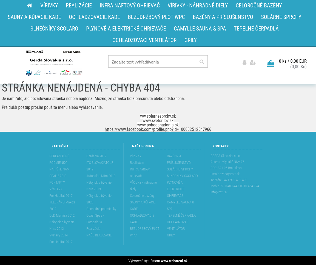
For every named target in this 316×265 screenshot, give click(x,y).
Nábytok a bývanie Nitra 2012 (62, 224)
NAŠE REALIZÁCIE (99, 235)
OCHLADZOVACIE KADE (142, 218)
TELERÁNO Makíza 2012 (62, 205)
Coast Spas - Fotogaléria (95, 218)
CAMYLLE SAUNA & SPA (180, 205)
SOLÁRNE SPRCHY (180, 169)
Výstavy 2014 (58, 235)
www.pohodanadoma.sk (158, 124)
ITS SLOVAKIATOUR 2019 (99, 165)
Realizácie (93, 228)
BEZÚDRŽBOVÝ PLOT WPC (144, 231)
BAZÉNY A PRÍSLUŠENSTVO (179, 158)
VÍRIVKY (135, 155)
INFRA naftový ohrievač (140, 172)
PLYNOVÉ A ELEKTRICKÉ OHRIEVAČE (175, 188)
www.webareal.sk (174, 260)
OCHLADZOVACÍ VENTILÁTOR (178, 224)
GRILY (171, 235)
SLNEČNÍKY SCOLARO (182, 175)
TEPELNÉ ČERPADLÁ (181, 215)
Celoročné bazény (142, 195)
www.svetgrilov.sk (158, 120)
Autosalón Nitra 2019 (100, 175)
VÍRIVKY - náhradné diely (143, 185)
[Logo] (53, 62)
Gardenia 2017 (96, 155)
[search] (201, 62)
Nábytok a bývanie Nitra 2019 (99, 185)
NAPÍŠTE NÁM (59, 169)
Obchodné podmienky (101, 208)
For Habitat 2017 (61, 195)
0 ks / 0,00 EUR (293, 61)
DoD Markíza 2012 (62, 215)
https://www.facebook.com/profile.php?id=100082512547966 (158, 128)
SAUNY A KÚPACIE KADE (143, 205)
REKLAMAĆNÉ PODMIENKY (59, 158)
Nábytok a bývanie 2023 (99, 198)
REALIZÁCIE (57, 175)
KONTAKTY (57, 182)
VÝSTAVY (55, 188)
